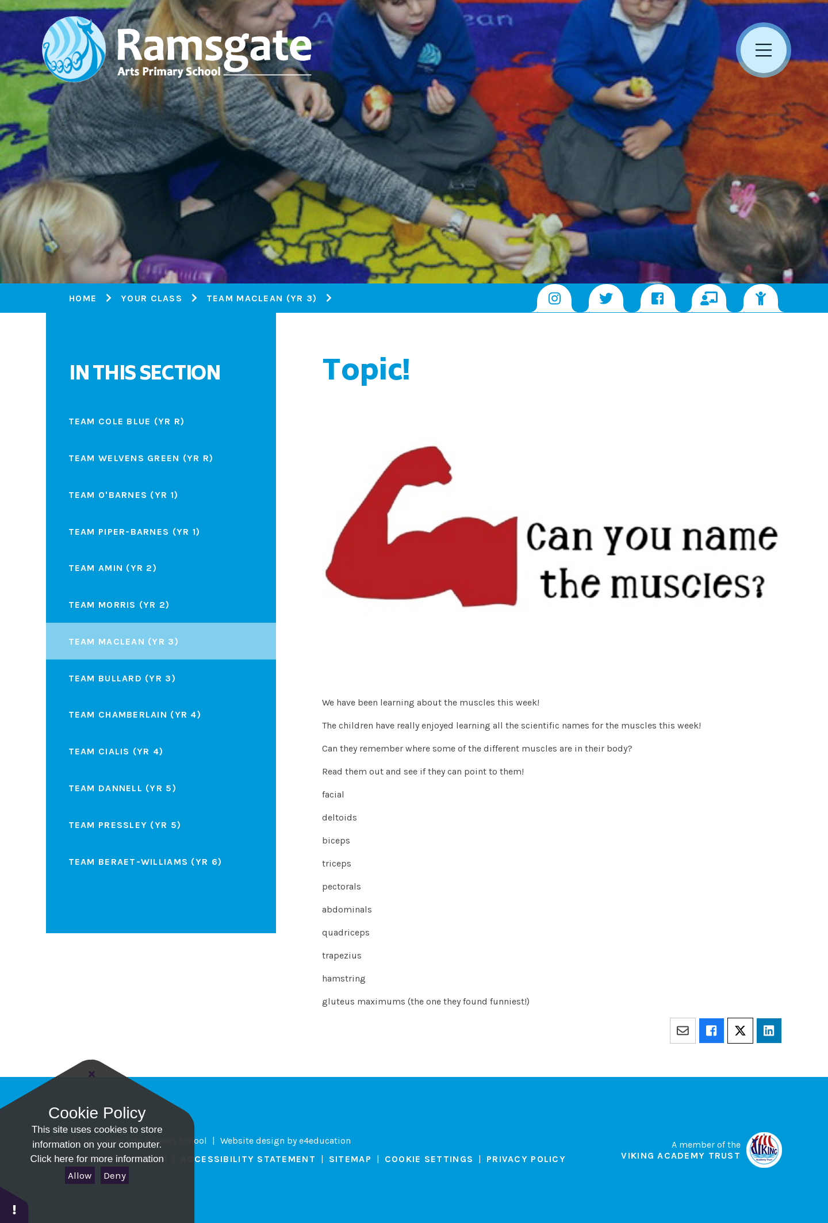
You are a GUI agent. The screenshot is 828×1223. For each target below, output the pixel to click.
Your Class (151, 298)
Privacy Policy (526, 1158)
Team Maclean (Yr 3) (261, 298)
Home (83, 298)
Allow (79, 1175)
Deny (114, 1175)
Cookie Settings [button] (429, 1158)
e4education (325, 1140)
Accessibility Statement (248, 1158)
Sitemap (350, 1158)
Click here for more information (97, 1158)
